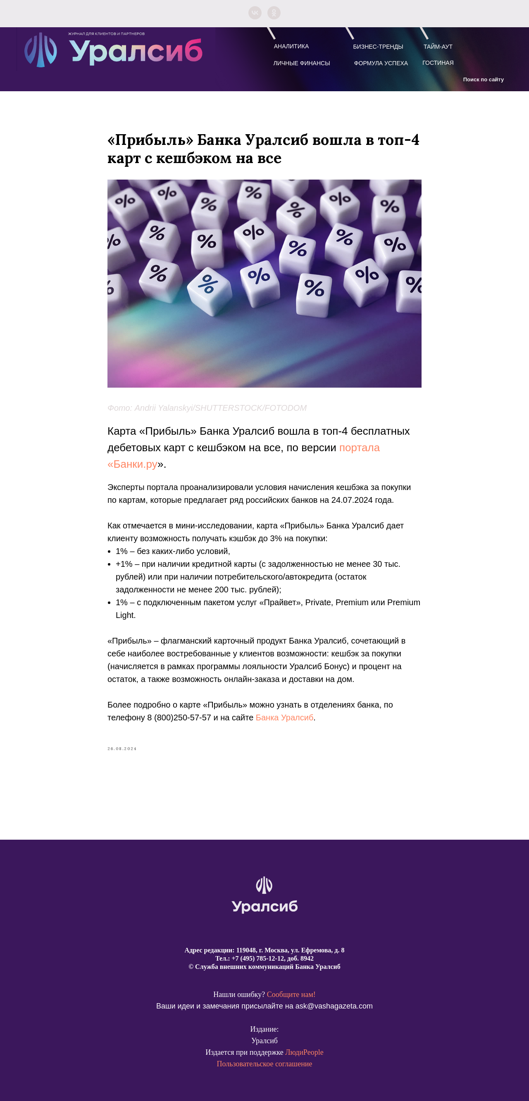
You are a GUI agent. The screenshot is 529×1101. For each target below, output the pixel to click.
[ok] (274, 12)
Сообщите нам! (291, 994)
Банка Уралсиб (285, 717)
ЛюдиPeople (304, 1052)
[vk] (255, 12)
